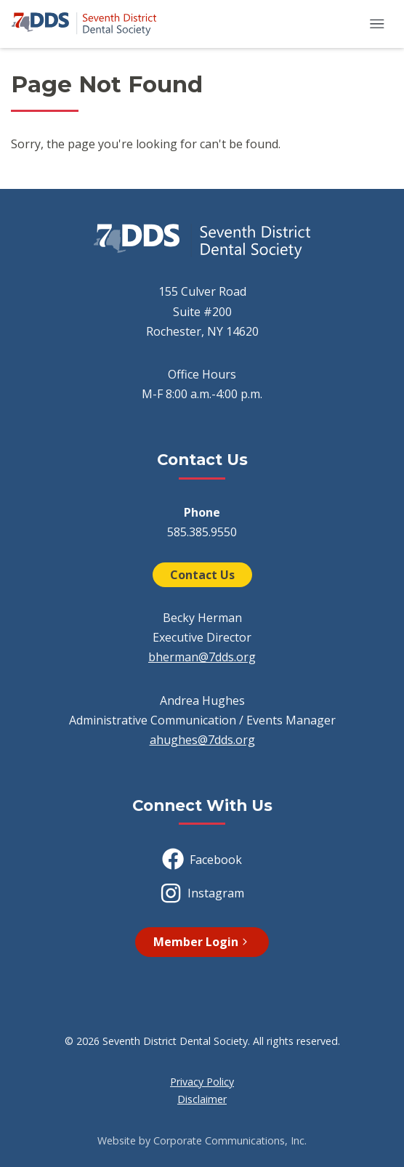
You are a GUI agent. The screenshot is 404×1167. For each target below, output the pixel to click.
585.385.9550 (202, 532)
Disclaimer (202, 1099)
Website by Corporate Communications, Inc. (202, 1140)
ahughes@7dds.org (202, 740)
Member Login (202, 942)
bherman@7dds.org (202, 657)
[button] (376, 24)
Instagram (202, 893)
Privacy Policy (202, 1082)
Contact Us (202, 575)
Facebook (202, 859)
